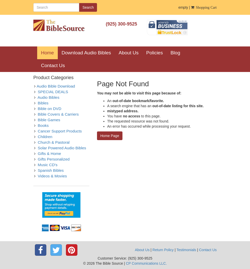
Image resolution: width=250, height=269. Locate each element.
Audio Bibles (49, 97)
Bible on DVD (49, 108)
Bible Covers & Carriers (58, 114)
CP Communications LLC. (146, 263)
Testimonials (186, 250)
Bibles (43, 103)
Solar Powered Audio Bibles (62, 148)
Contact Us (53, 65)
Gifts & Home (49, 153)
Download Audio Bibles (86, 52)
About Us (128, 52)
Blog (175, 52)
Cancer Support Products (60, 131)
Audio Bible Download (56, 86)
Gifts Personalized (54, 159)
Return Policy (163, 250)
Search (88, 7)
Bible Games (49, 120)
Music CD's (47, 165)
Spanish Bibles (51, 170)
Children (45, 136)
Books (43, 125)
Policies (154, 52)
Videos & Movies (52, 176)
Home (49, 52)
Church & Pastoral (54, 142)
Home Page (109, 136)
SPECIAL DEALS (53, 92)
